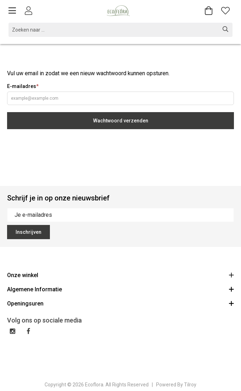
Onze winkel (120, 275)
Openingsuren (120, 303)
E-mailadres (23, 86)
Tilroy (190, 384)
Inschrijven (28, 232)
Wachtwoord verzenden (120, 120)
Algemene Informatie (120, 289)
